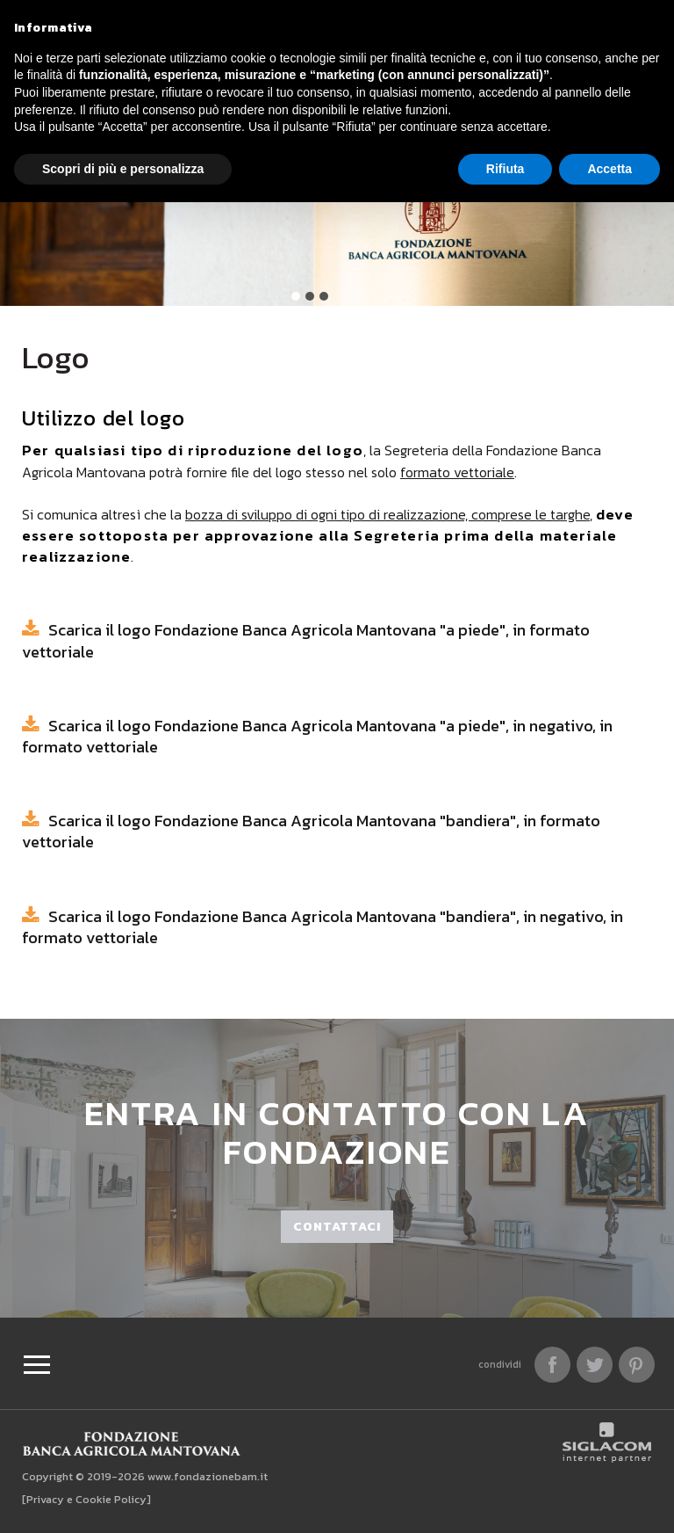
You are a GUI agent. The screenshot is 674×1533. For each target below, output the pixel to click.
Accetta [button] (609, 169)
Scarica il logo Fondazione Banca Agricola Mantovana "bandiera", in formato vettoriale (311, 831)
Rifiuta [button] (505, 169)
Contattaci (336, 1226)
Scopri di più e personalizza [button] (123, 169)
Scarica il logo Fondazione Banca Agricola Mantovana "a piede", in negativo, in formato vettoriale (317, 736)
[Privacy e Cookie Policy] (86, 1499)
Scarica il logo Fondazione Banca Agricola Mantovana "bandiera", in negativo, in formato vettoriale (322, 927)
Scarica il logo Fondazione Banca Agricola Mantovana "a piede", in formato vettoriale (306, 640)
